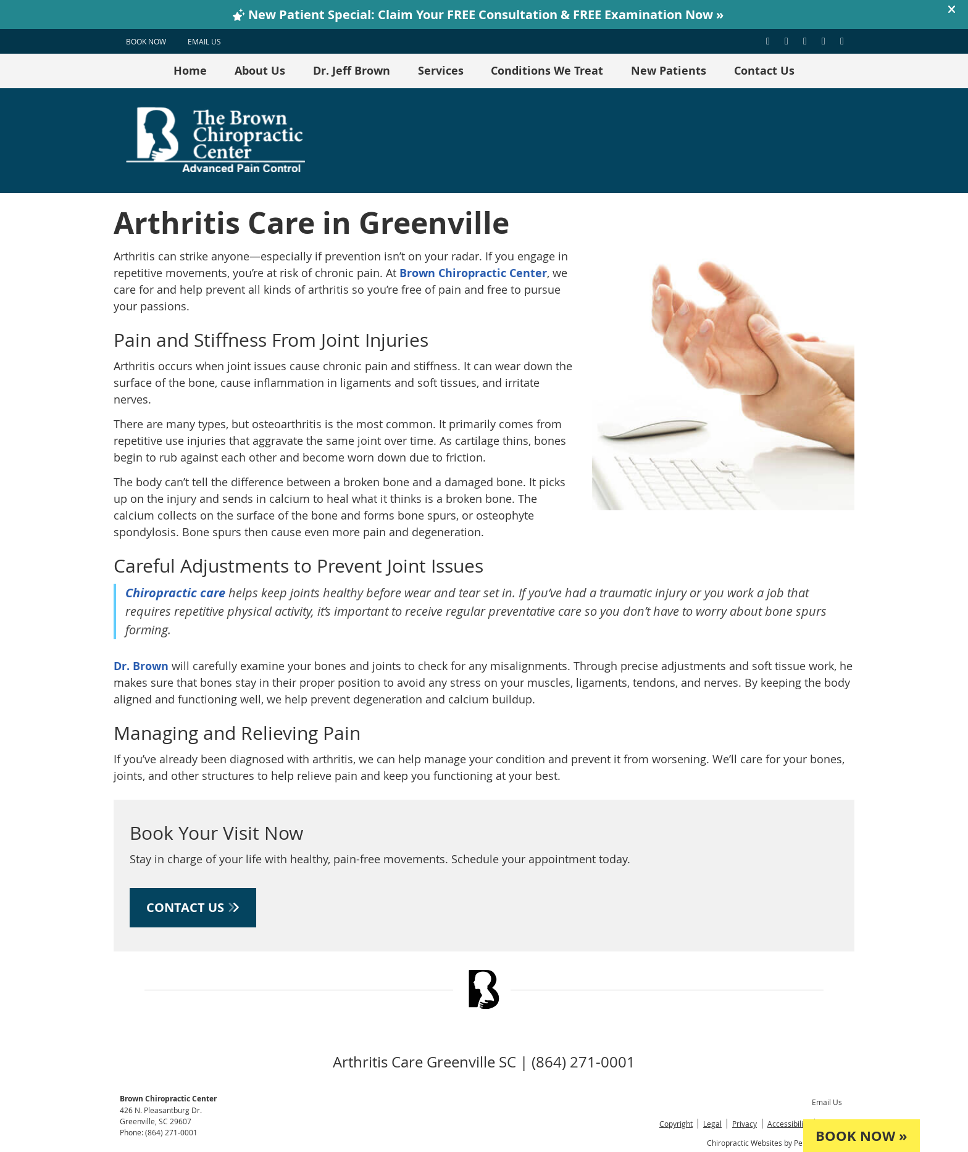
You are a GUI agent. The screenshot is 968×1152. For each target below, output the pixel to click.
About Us (260, 70)
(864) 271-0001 (171, 1132)
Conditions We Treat (547, 70)
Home (190, 70)
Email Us (204, 41)
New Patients (668, 70)
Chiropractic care (176, 592)
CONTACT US (193, 907)
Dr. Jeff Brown (351, 70)
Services (441, 70)
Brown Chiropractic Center (473, 273)
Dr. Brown (141, 666)
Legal (712, 1124)
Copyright (676, 1124)
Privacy (744, 1124)
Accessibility (788, 1124)
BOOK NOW (146, 41)
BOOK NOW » (862, 1135)
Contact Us (764, 70)
